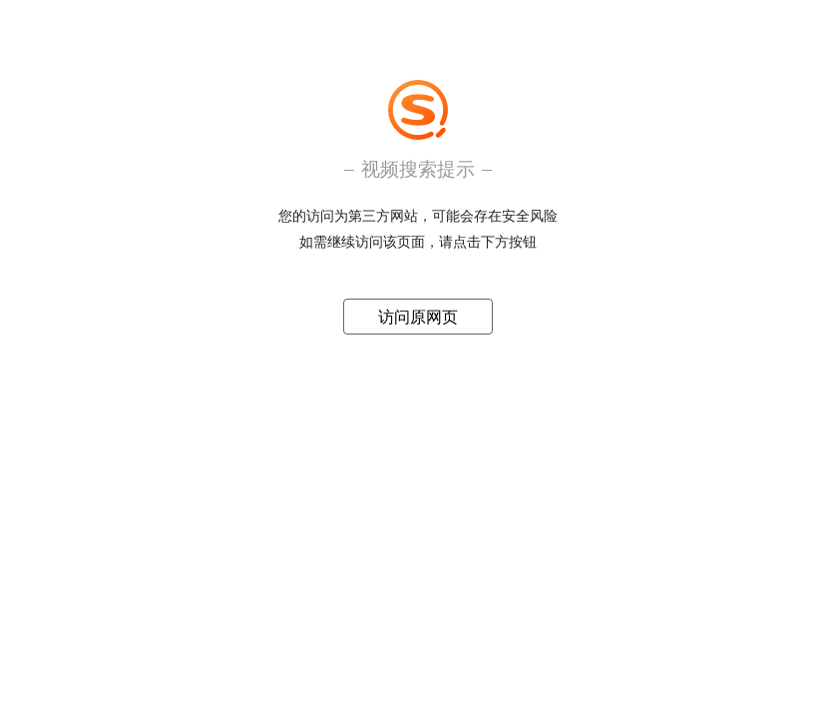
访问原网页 (418, 317)
